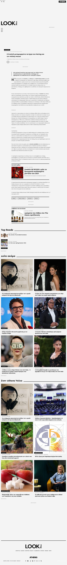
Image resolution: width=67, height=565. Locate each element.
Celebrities (4, 378)
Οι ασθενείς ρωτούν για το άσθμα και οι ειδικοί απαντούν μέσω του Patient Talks (48, 545)
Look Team (12, 46)
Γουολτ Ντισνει (22, 248)
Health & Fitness (5, 541)
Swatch (13, 248)
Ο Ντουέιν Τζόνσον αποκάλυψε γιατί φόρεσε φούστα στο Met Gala (48, 382)
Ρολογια (36, 248)
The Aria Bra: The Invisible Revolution (17, 284)
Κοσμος (36, 464)
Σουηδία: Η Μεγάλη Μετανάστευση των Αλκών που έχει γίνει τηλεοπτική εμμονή (17, 507)
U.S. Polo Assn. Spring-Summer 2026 (17, 293)
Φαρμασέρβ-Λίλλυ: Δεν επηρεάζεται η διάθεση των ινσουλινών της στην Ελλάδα (15, 545)
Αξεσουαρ (30, 248)
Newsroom (4, 341)
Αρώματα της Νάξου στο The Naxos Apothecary (36, 264)
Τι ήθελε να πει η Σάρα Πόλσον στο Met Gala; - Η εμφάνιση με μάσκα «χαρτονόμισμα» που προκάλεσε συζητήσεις (16, 421)
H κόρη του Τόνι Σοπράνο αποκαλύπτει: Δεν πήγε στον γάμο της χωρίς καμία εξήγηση (49, 344)
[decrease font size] (2, 13)
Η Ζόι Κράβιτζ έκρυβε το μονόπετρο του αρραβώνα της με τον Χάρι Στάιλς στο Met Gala (49, 420)
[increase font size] (2, 15)
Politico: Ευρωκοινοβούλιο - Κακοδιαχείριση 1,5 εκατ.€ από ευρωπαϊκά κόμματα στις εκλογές (49, 469)
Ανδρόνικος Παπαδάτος (39, 504)
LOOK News (7, 34)
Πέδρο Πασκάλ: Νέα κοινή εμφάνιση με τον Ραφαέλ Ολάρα (14, 382)
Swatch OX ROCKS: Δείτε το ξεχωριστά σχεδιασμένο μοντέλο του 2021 (36, 222)
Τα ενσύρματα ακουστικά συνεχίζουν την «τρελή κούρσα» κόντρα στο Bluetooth (16, 344)
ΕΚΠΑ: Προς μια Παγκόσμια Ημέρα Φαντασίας (48, 506)
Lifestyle (4, 464)
